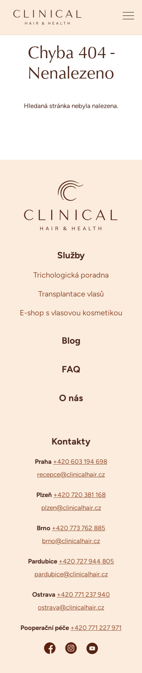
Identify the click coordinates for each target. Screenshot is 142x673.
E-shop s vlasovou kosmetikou (71, 313)
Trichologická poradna (71, 275)
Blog (71, 340)
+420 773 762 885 (78, 528)
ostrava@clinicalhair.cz (71, 607)
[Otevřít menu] (128, 17)
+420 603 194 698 (80, 461)
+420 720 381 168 (79, 495)
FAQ (71, 369)
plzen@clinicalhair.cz (71, 507)
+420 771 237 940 (83, 594)
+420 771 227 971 (96, 627)
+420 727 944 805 (86, 561)
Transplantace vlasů (71, 294)
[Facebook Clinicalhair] (50, 648)
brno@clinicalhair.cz (71, 541)
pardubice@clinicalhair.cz (71, 574)
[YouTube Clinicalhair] (92, 648)
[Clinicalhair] (47, 17)
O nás (71, 397)
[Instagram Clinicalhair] (71, 648)
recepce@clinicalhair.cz (71, 474)
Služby (71, 255)
